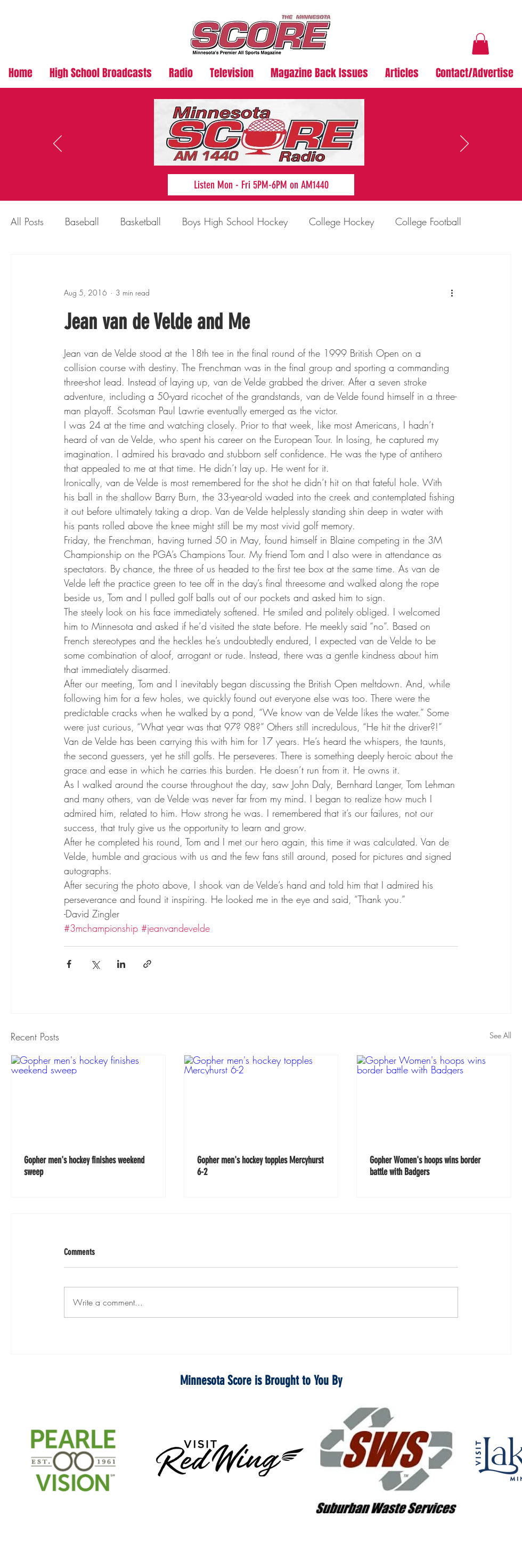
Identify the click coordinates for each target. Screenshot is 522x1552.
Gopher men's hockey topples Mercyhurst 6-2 (260, 1166)
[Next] (464, 144)
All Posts (27, 221)
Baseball (82, 221)
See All (500, 1035)
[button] (480, 44)
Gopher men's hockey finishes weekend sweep (84, 1166)
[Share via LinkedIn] (121, 964)
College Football (428, 221)
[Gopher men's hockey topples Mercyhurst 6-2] (261, 1098)
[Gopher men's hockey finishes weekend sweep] (88, 1098)
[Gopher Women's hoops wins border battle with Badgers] (434, 1098)
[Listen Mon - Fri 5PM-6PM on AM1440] (261, 184)
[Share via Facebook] (69, 964)
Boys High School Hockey (235, 221)
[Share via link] (147, 964)
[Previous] (57, 144)
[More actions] (451, 292)
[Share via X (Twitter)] (95, 964)
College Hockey (341, 221)
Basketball (140, 221)
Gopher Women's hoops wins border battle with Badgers (425, 1166)
